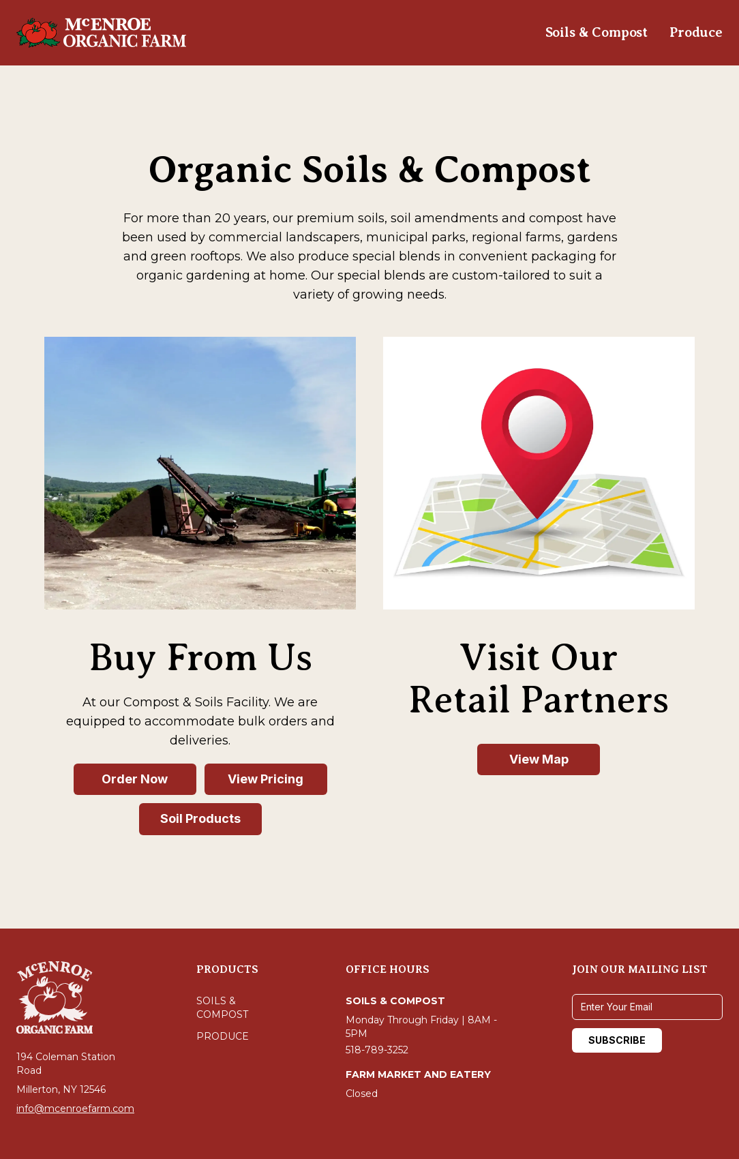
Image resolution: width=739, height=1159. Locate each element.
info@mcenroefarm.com (75, 1108)
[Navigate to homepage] (101, 33)
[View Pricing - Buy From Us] (266, 780)
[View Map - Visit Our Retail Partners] (538, 760)
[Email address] (647, 1007)
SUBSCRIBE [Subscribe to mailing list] (617, 1040)
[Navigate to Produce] (696, 32)
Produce (222, 1036)
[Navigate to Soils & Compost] (596, 32)
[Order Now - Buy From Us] (135, 780)
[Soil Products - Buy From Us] (200, 819)
